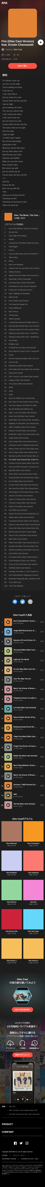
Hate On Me (13, 297)
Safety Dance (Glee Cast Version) (21, 517)
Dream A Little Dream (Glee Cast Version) (24, 525)
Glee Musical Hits (12, 931)
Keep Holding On (15, 308)
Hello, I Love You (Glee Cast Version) (22, 413)
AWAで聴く (22, 66)
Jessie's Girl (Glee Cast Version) (21, 496)
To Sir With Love (15, 582)
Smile (11, 387)
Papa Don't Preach (16, 373)
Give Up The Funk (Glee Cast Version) (23, 564)
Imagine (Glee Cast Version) (19, 380)
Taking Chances (15, 272)
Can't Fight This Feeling (17, 236)
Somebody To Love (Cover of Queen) (23, 286)
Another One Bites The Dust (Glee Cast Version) (27, 546)
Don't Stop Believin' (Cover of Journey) (23, 228)
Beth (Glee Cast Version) (18, 539)
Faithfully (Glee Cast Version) (20, 568)
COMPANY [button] (8, 1131)
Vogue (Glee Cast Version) (19, 438)
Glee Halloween (11, 843)
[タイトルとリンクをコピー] (30, 601)
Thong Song (13, 315)
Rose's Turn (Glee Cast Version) (21, 506)
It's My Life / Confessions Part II (20, 290)
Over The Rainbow (16, 586)
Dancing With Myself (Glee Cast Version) (24, 326)
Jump (11, 391)
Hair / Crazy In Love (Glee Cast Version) (24, 376)
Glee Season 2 (33, 960)
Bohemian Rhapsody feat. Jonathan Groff (24, 579)
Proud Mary (13, 340)
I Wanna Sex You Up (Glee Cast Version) (24, 268)
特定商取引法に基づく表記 (29, 1159)
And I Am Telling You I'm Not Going (22, 398)
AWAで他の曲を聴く (22, 1010)
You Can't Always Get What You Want (23, 405)
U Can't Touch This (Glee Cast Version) (23, 485)
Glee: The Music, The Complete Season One (23, 1110)
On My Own (13, 232)
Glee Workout (11, 902)
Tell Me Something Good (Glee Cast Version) (25, 550)
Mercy (11, 261)
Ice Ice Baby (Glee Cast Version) (21, 481)
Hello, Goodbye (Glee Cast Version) (22, 427)
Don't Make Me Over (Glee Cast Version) (24, 369)
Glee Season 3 (12, 960)
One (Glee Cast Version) (18, 510)
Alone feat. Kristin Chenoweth (20, 279)
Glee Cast (18, 49)
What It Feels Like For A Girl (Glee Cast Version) (27, 449)
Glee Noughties (11, 873)
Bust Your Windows (16, 265)
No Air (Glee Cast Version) (18, 301)
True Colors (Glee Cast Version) (21, 384)
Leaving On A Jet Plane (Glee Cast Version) (25, 243)
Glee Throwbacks (33, 843)
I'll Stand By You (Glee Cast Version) (22, 348)
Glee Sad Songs (33, 931)
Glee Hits (33, 902)
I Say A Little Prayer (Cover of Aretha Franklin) (26, 254)
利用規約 (5, 1155)
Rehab (11, 239)
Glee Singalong (33, 873)
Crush (11, 355)
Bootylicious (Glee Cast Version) (21, 366)
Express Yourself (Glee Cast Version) (22, 431)
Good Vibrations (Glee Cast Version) (22, 561)
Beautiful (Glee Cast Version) (19, 470)
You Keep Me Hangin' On (18, 304)
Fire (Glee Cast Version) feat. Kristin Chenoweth (24, 1114)
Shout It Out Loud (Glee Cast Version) (23, 535)
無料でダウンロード (22, 1055)
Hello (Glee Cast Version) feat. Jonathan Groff (26, 420)
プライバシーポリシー (19, 1155)
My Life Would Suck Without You (21, 409)
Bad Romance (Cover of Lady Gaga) (22, 532)
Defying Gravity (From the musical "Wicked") (25, 330)
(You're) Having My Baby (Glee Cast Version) (25, 358)
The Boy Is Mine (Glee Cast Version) (22, 503)
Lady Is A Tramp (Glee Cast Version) (22, 499)
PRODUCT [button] (7, 1124)
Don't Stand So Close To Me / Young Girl (24, 351)
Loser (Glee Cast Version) (18, 553)
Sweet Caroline (14, 319)
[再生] (41, 42)
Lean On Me (13, 362)
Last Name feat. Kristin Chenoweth (22, 283)
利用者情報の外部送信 (9, 1159)
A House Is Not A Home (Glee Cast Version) (25, 463)
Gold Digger (13, 247)
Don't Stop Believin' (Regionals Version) (23, 575)
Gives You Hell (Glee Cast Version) (22, 416)
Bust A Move (13, 312)
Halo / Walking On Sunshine (19, 293)
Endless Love (14, 344)
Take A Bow (13, 257)
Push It (11, 250)
